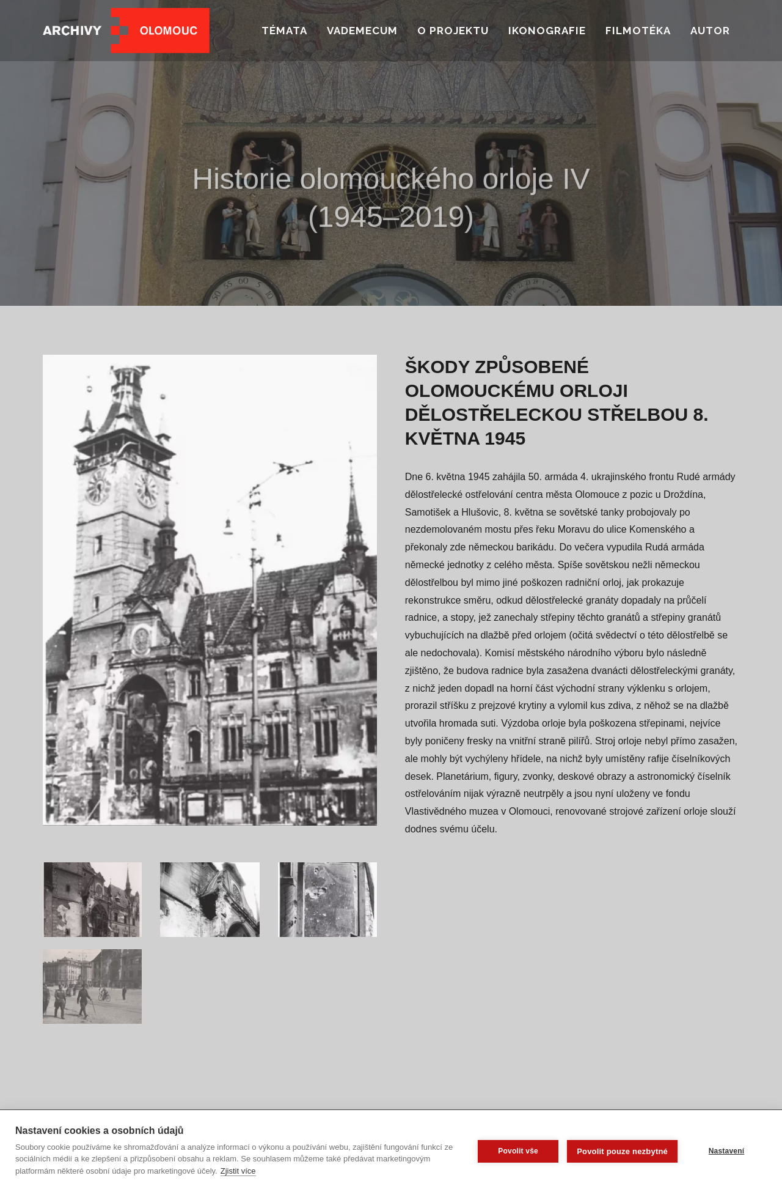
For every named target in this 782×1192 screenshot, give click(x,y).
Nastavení (727, 1151)
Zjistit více (238, 1170)
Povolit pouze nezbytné (622, 1151)
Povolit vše (518, 1151)
